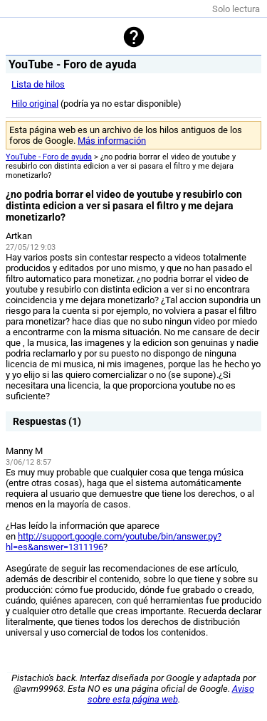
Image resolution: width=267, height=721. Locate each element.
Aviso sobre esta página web (171, 694)
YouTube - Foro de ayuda (49, 157)
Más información (112, 140)
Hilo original (34, 103)
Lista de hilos (38, 84)
